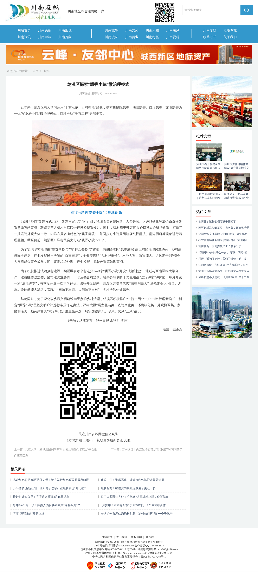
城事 (47, 71)
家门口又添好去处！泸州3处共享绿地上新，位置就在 (135, 496)
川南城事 (111, 30)
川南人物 (152, 30)
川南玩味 (111, 37)
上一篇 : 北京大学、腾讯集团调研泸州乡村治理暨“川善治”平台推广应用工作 (55, 452)
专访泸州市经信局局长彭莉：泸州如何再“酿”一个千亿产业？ (137, 515)
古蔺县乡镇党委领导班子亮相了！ (218, 221)
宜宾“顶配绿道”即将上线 (28, 513)
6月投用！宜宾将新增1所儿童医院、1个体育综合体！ (135, 505)
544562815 (158, 545)
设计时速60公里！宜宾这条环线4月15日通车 (41, 496)
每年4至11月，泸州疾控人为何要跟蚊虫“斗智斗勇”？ (46, 505)
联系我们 (151, 537)
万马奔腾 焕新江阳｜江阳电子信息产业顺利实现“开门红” (49, 488)
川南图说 (65, 30)
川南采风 (172, 30)
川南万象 (65, 37)
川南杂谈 (44, 37)
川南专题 (209, 30)
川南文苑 (131, 30)
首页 (35, 71)
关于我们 (230, 37)
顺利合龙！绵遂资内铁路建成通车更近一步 (128, 488)
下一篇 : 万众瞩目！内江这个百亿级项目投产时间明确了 (146, 449)
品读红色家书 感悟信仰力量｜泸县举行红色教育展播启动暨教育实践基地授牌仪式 (51, 481)
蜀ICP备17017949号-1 (153, 556)
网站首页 (24, 30)
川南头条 (44, 30)
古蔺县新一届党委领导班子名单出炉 (219, 246)
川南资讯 (24, 37)
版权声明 (136, 537)
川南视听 (172, 37)
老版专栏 (230, 30)
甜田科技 (158, 541)
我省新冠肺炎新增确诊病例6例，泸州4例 (222, 240)
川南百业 (131, 37)
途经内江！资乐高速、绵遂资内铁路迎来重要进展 (132, 479)
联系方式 (209, 37)
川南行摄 (152, 37)
